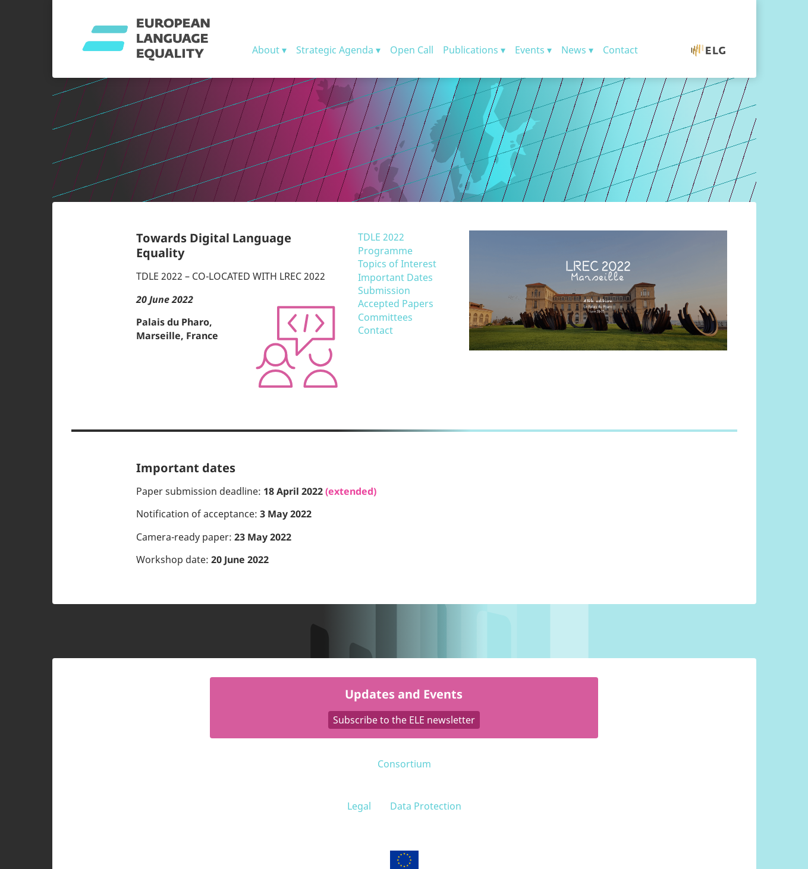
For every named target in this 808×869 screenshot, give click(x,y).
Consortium (404, 763)
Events (530, 49)
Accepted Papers (395, 303)
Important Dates (395, 277)
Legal (359, 806)
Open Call (411, 49)
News (573, 49)
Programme (385, 250)
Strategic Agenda (334, 49)
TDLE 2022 (381, 237)
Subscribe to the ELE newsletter (404, 719)
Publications (470, 49)
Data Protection (425, 806)
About (265, 49)
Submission (384, 290)
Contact (620, 49)
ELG (714, 49)
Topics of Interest (397, 263)
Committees (385, 317)
